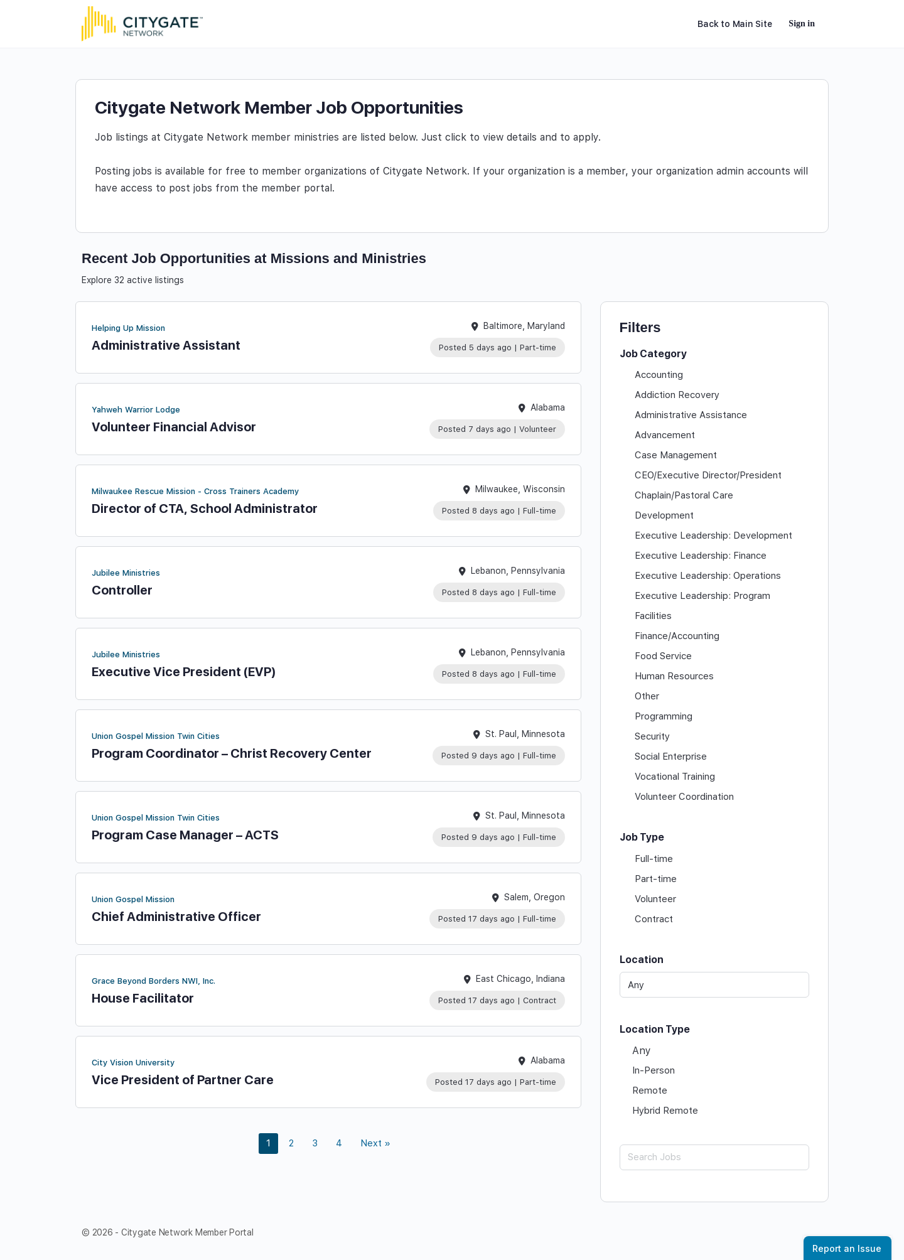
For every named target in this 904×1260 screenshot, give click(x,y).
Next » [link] (375, 1143)
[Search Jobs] (715, 1157)
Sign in (801, 23)
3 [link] (315, 1143)
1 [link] (268, 1143)
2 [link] (291, 1143)
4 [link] (339, 1143)
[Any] (715, 985)
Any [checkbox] (641, 1051)
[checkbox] (715, 375)
